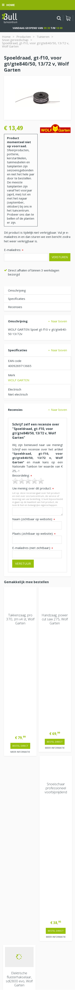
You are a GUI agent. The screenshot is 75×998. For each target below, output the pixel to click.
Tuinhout (33, 977)
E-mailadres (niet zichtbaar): (32, 548)
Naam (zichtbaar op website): (33, 519)
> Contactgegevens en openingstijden (34, 751)
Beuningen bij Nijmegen (20, 913)
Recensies (15, 307)
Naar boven (59, 321)
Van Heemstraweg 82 (19, 906)
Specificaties (16, 299)
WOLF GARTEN (18, 380)
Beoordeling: (22, 475)
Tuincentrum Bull (15, 900)
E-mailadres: (13, 250)
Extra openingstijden (18, 817)
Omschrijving (17, 290)
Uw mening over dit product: (33, 488)
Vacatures (11, 890)
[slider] (28, 481)
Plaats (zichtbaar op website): (34, 533)
